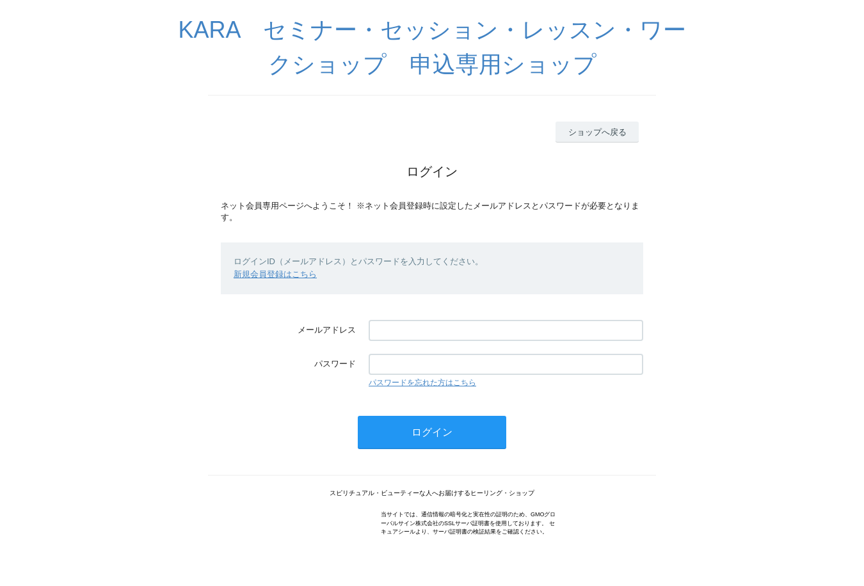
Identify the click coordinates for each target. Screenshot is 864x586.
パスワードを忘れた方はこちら (422, 382)
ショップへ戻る (597, 132)
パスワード (335, 363)
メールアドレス (327, 330)
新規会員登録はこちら (275, 274)
